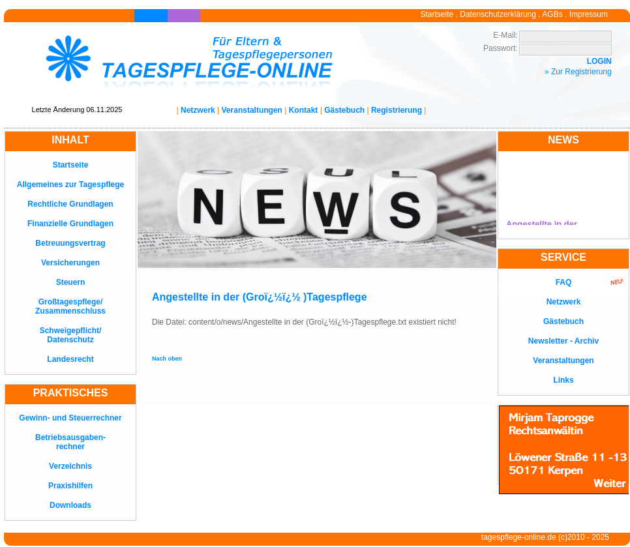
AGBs (552, 14)
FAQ (564, 282)
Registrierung (396, 110)
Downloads (70, 505)
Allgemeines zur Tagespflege (71, 184)
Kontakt (303, 110)
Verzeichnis (70, 466)
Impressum (588, 14)
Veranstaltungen (252, 110)
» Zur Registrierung (578, 71)
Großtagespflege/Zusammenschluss (70, 306)
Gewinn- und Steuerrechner (70, 417)
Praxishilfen (70, 485)
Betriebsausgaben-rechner (70, 442)
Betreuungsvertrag (70, 243)
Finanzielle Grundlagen (70, 223)
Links (563, 380)
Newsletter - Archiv (563, 341)
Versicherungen (70, 262)
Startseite (437, 14)
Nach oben (167, 358)
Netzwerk (198, 110)
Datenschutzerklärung (498, 14)
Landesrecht (70, 359)
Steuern (70, 282)
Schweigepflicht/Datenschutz (71, 335)
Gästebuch (344, 110)
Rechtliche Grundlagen (70, 204)
